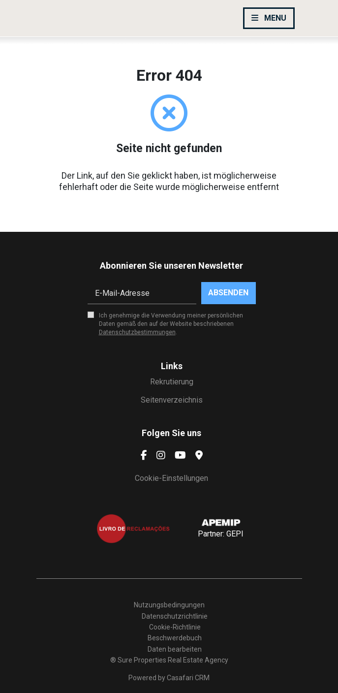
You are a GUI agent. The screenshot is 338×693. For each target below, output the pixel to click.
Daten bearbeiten (175, 649)
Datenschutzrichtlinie (175, 616)
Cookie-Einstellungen (171, 478)
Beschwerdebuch (175, 638)
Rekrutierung (171, 381)
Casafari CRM (188, 678)
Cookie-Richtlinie (175, 627)
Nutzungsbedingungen (169, 605)
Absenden (228, 292)
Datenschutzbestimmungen (137, 332)
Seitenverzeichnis (172, 400)
